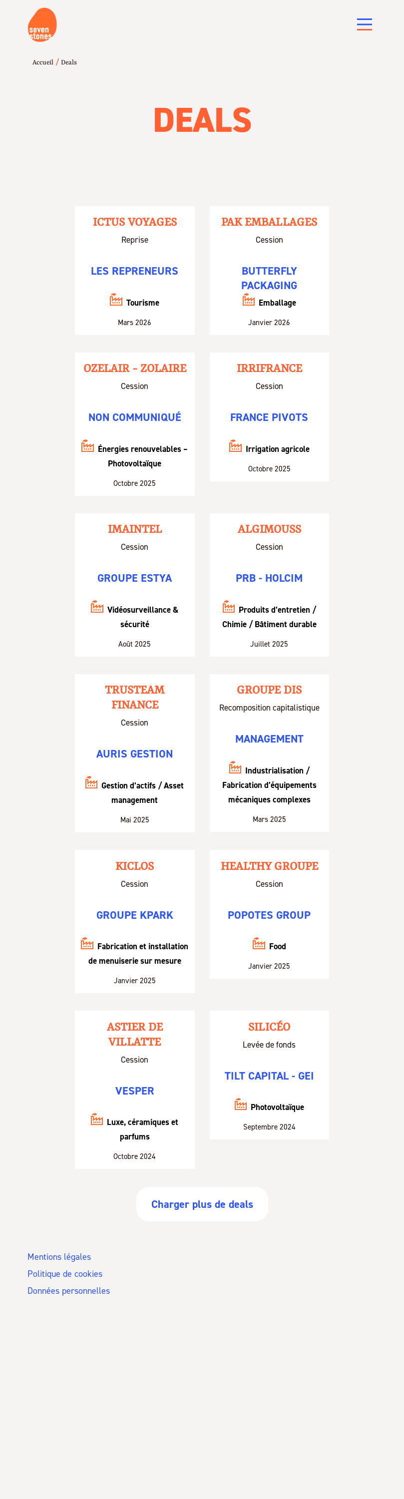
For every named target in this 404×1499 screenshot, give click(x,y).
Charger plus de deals (202, 1204)
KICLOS (134, 866)
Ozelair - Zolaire (134, 369)
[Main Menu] (364, 24)
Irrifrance (269, 369)
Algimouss (269, 529)
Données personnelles (68, 1291)
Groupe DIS (269, 691)
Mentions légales (59, 1257)
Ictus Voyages (135, 222)
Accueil (42, 62)
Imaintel (135, 529)
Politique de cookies (64, 1274)
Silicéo (270, 1027)
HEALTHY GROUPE (269, 866)
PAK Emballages (270, 222)
